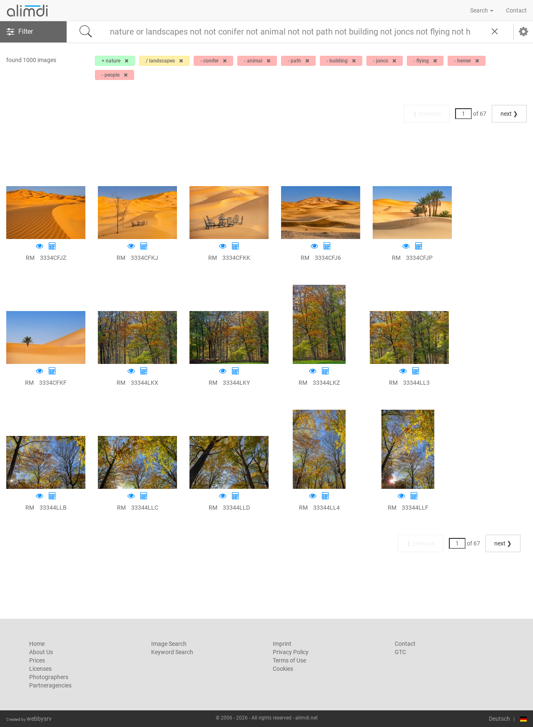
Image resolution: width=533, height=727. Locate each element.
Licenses (40, 668)
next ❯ (509, 113)
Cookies (283, 668)
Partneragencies (50, 685)
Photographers (48, 677)
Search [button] (481, 10)
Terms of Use (289, 660)
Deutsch (499, 718)
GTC (400, 652)
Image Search (169, 643)
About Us (41, 652)
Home (37, 643)
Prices (37, 660)
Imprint (282, 643)
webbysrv (39, 718)
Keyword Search (172, 652)
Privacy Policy (291, 652)
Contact (516, 10)
